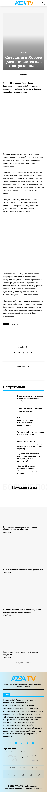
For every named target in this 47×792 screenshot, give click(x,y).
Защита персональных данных (15, 684)
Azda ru (23, 347)
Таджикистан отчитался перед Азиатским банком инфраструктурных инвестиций (28, 457)
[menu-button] (4, 3)
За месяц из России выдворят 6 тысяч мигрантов (30, 433)
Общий (23, 52)
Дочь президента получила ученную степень (29, 409)
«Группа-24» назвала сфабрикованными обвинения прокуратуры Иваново (28, 469)
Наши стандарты (35, 684)
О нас (19, 687)
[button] (43, 3)
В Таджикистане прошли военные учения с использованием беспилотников (28, 421)
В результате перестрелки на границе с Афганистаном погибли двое (30, 398)
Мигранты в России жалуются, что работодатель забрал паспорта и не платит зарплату (30, 445)
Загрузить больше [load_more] (23, 663)
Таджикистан (14, 324)
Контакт (26, 687)
